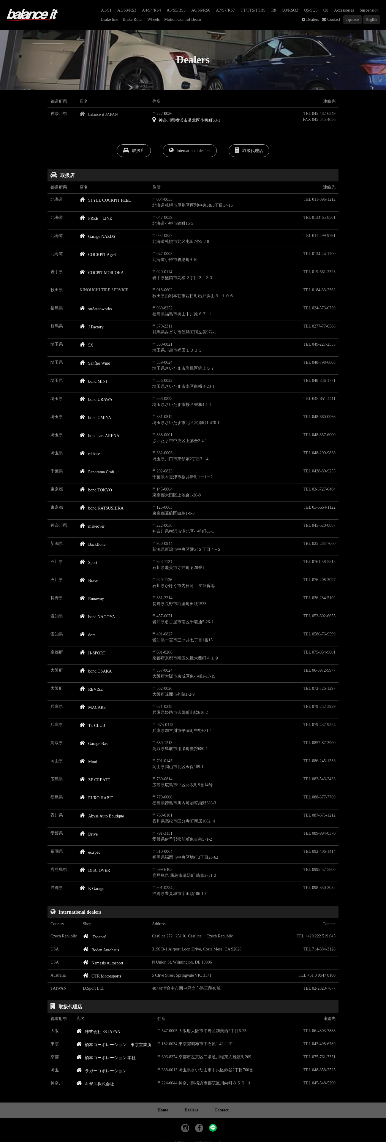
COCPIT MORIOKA (102, 273)
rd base (90, 454)
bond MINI (93, 381)
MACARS (93, 707)
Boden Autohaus (101, 950)
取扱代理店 (249, 150)
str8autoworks (96, 309)
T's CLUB (92, 725)
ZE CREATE (95, 780)
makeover (92, 526)
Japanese (352, 20)
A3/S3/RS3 (126, 10)
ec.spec (90, 852)
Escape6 (94, 937)
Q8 (325, 10)
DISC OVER (95, 870)
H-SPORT (92, 653)
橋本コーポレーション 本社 (106, 1058)
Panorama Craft (97, 472)
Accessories (344, 10)
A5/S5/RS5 (176, 10)
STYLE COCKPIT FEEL (105, 200)
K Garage (92, 888)
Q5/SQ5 (311, 10)
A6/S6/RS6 (200, 10)
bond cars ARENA (99, 436)
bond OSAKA (96, 671)
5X (86, 345)
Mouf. (89, 762)
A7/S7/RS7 (225, 10)
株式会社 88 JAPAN (98, 1031)
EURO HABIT (96, 798)
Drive (89, 834)
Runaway (92, 599)
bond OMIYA (95, 417)
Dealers (312, 19)
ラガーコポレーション (101, 1071)
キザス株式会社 (95, 1084)
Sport (88, 562)
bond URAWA (96, 399)
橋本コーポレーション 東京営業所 (113, 1045)
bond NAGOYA (97, 617)
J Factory (92, 327)
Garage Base (94, 743)
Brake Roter (133, 19)
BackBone (92, 544)
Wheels (153, 19)
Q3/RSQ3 (290, 10)
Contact (333, 19)
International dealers (190, 150)
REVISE (91, 689)
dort (87, 635)
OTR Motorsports (102, 976)
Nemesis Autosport (103, 963)
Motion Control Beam (182, 19)
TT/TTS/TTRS (253, 10)
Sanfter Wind (95, 363)
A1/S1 (106, 10)
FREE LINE (96, 218)
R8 (273, 10)
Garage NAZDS (97, 236)
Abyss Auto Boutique (102, 816)
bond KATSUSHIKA (102, 508)
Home (162, 1110)
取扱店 (134, 150)
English (371, 20)
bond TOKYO (96, 490)
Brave (89, 580)
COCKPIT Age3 (98, 254)
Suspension (369, 10)
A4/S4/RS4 (151, 10)
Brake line (109, 19)
